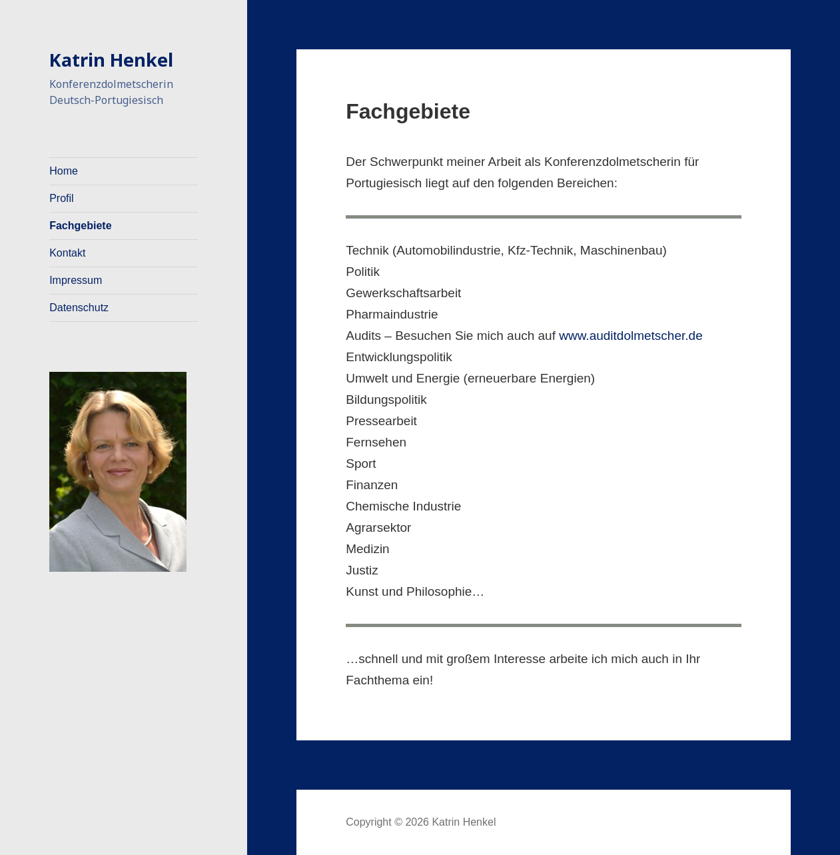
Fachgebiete (80, 225)
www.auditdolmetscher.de (630, 336)
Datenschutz (79, 307)
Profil (61, 198)
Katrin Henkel (111, 59)
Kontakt (67, 253)
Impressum (75, 280)
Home (63, 171)
